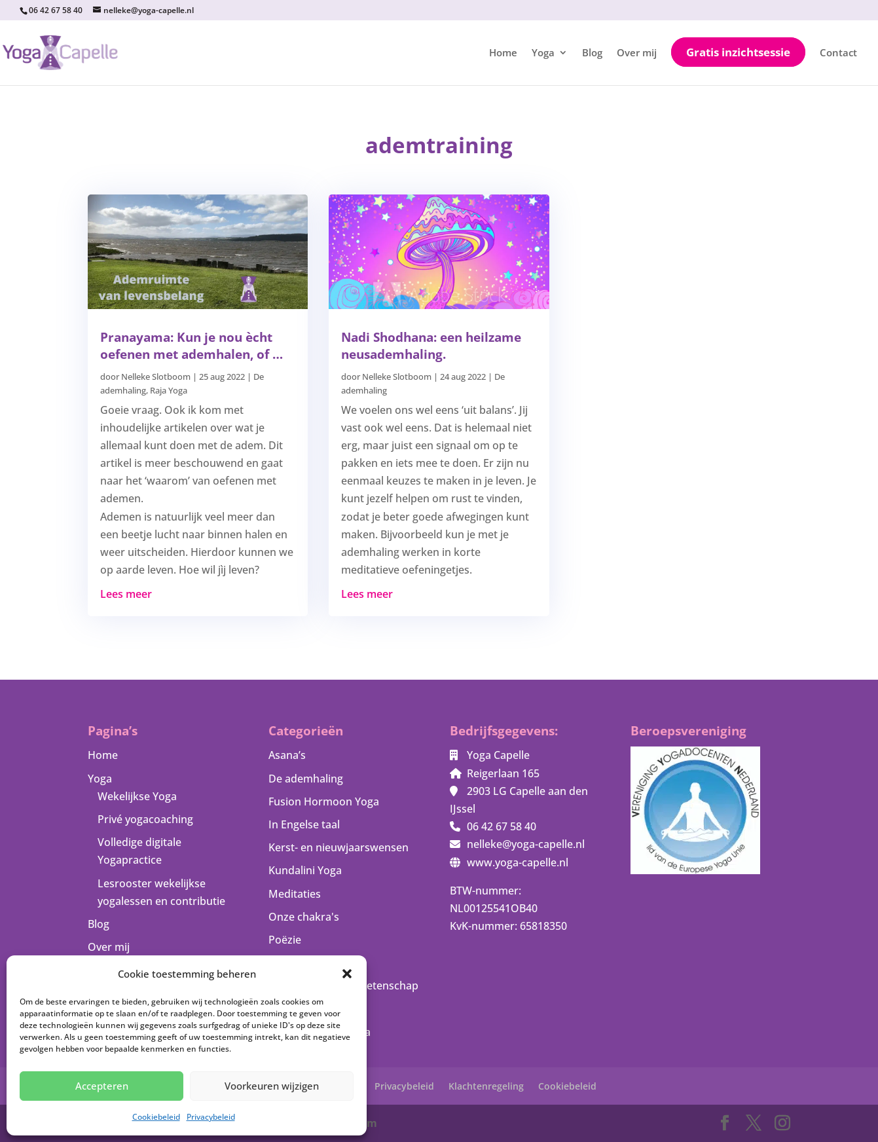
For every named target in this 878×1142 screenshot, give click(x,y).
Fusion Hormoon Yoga (323, 801)
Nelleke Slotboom (156, 376)
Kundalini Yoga (305, 870)
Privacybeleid (211, 1116)
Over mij (637, 53)
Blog (592, 53)
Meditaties (294, 894)
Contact (838, 53)
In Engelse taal (304, 824)
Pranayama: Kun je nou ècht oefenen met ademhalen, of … (191, 346)
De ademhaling (305, 778)
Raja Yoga (168, 390)
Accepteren (101, 1085)
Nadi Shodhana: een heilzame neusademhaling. (431, 346)
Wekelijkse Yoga (137, 796)
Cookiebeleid (156, 1116)
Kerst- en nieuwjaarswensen (338, 847)
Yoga (543, 53)
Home (503, 53)
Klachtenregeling (486, 1086)
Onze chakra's (303, 917)
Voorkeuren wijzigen (272, 1085)
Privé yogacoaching (145, 819)
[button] (347, 973)
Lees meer (126, 594)
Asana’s (287, 755)
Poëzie (284, 939)
